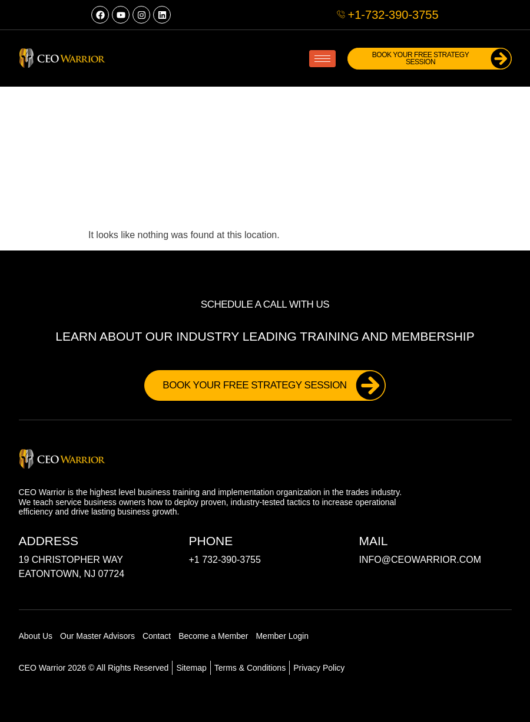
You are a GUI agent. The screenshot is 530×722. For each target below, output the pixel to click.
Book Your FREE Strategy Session (434, 58)
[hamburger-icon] (322, 58)
